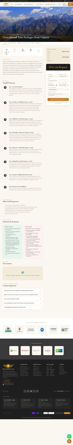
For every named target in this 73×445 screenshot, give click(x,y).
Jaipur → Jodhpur (49, 373)
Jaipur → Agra (49, 368)
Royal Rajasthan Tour (37, 376)
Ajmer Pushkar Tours (37, 373)
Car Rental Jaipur (23, 367)
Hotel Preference (52, 88)
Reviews (41, 43)
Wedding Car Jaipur (24, 374)
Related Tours (48, 43)
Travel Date (50, 83)
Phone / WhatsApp (62, 74)
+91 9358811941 (48, 1)
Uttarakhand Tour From (10, 34)
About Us (61, 367)
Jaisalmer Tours (36, 371)
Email (49, 79)
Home (11, 4)
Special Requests (52, 92)
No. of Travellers (62, 83)
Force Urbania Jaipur (24, 373)
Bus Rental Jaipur (23, 371)
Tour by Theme (40, 4)
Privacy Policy (62, 371)
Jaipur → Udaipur (49, 374)
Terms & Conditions (63, 373)
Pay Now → (67, 413)
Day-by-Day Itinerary (14, 43)
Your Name (50, 74)
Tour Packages (18, 4)
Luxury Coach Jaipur (24, 376)
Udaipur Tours (36, 370)
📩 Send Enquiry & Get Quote (58, 100)
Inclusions (30, 43)
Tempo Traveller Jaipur (24, 368)
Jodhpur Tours (36, 368)
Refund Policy (62, 374)
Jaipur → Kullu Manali (50, 376)
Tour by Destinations (29, 4)
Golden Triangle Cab (50, 370)
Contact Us (61, 368)
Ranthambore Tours (37, 374)
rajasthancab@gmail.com (8, 383)
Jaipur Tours (35, 367)
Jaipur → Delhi (49, 367)
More (60, 4)
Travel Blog (61, 370)
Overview (6, 43)
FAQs (36, 43)
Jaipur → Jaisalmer (50, 371)
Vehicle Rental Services (51, 4)
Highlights (24, 43)
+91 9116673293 (6, 382)
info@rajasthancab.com (58, 1)
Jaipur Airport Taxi (23, 370)
